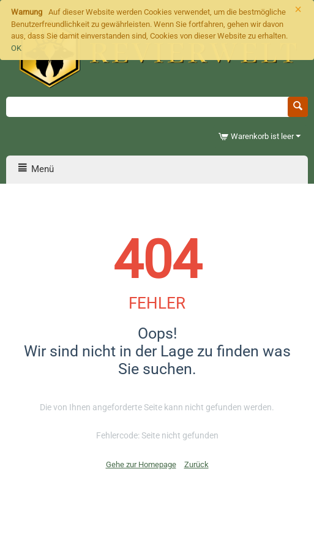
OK (16, 48)
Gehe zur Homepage (141, 464)
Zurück (196, 464)
